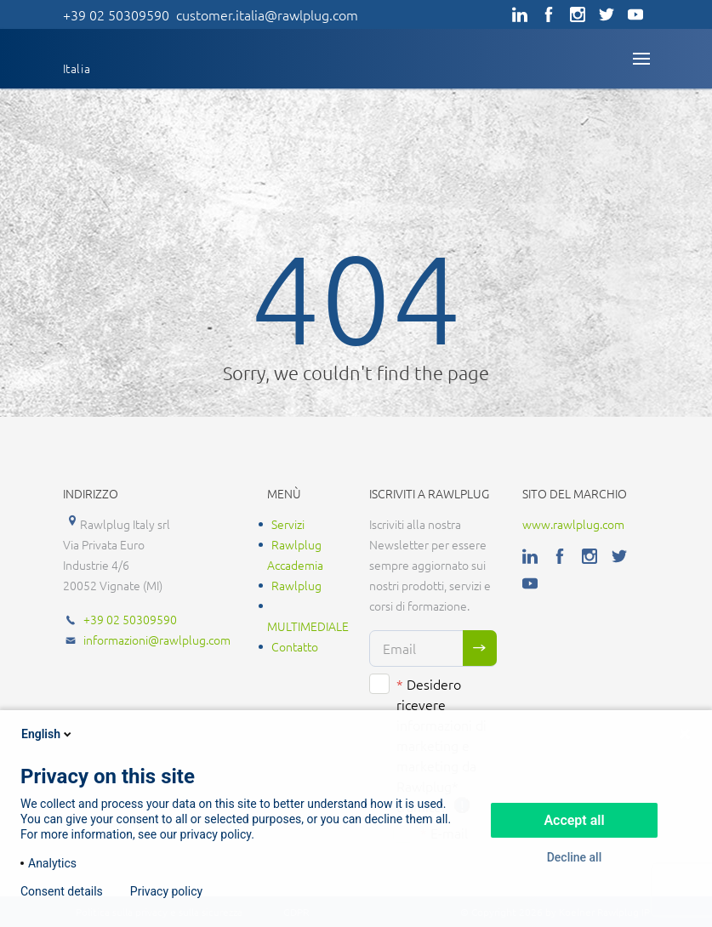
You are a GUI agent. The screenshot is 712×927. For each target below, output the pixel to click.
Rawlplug (296, 585)
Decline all (574, 857)
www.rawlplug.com (573, 523)
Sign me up (480, 648)
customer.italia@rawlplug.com (267, 14)
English (47, 734)
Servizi (288, 523)
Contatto (294, 646)
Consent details (61, 891)
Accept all (574, 820)
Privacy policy (166, 891)
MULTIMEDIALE (308, 625)
